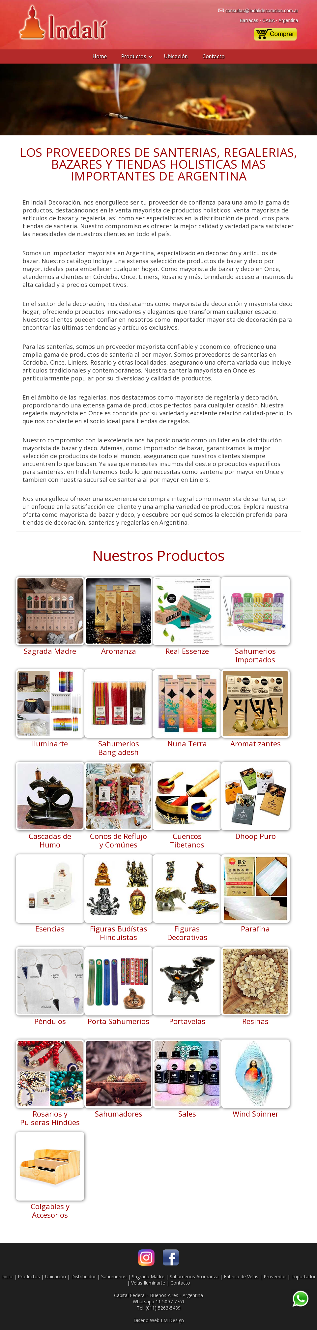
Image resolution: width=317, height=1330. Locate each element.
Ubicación (176, 56)
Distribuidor (83, 1276)
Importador (303, 1276)
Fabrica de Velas (241, 1276)
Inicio (7, 1276)
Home (100, 56)
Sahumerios (114, 1276)
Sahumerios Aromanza (194, 1276)
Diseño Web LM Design (158, 1320)
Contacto (213, 56)
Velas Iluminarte (148, 1283)
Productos (133, 56)
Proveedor (275, 1276)
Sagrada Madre (148, 1276)
